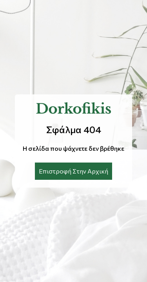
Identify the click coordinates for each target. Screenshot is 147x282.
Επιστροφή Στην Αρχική (73, 171)
